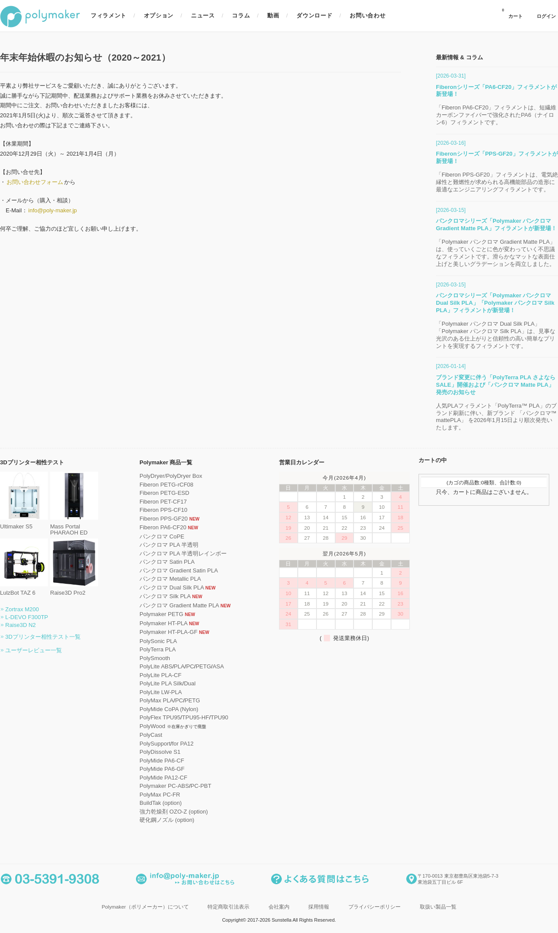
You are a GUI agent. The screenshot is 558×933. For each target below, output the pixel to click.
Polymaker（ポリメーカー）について (145, 906)
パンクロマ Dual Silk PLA (172, 587)
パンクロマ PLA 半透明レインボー (183, 553)
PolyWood (152, 726)
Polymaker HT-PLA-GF (168, 632)
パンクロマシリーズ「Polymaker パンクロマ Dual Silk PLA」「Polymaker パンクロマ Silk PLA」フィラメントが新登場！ (495, 302)
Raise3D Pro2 (74, 589)
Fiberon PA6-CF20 (163, 527)
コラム (241, 15)
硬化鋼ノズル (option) (167, 820)
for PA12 (183, 743)
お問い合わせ (367, 15)
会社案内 (279, 906)
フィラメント (108, 15)
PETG (203, 666)
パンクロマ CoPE (162, 536)
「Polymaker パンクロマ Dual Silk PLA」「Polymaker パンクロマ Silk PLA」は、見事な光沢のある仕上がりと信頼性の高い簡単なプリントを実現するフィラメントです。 (495, 334)
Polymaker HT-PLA (163, 623)
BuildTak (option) (161, 803)
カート (512, 13)
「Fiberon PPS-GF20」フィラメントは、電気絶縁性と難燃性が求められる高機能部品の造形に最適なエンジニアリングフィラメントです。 (497, 182)
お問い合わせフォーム (35, 182)
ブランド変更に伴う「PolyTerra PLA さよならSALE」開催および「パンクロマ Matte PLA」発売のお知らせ (495, 384)
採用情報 (318, 906)
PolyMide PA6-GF (162, 769)
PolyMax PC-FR (160, 794)
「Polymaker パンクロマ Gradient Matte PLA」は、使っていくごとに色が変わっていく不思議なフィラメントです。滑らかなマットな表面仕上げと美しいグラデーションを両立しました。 (495, 252)
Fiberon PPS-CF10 (163, 510)
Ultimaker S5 (24, 523)
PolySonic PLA (158, 641)
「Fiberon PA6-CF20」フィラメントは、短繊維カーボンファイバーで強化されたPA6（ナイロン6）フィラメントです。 (496, 115)
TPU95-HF (195, 717)
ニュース (203, 15)
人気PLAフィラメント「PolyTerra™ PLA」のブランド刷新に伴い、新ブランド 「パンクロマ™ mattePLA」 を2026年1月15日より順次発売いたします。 (496, 416)
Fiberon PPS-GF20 (164, 518)
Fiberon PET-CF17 (163, 501)
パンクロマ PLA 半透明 (169, 544)
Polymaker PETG (161, 614)
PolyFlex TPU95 (160, 717)
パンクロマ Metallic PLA (170, 578)
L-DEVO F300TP (26, 617)
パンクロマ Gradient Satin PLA (179, 570)
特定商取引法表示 (228, 906)
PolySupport (155, 743)
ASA (218, 666)
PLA (179, 666)
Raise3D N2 (20, 625)
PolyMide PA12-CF (163, 777)
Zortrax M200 (22, 609)
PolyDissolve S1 (160, 752)
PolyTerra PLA (158, 649)
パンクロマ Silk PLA (165, 596)
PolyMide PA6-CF (162, 760)
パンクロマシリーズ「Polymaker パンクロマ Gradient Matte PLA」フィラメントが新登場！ (496, 225)
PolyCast (151, 735)
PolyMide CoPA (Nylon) (169, 709)
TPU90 (219, 717)
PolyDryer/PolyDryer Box (171, 476)
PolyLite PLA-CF (160, 675)
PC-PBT (201, 786)
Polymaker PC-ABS (164, 786)
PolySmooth (155, 658)
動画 (273, 15)
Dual (190, 683)
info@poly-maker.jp (52, 210)
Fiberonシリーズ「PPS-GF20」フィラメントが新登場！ (497, 157)
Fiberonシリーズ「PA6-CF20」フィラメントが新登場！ (496, 91)
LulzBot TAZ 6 (24, 589)
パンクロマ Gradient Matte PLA (179, 605)
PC (190, 666)
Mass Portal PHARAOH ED (74, 526)
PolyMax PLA (157, 700)
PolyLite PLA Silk (161, 683)
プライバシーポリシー (374, 906)
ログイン (546, 16)
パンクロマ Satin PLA (167, 561)
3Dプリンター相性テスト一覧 (43, 636)
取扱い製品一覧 (438, 906)
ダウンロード (314, 15)
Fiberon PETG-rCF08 (167, 484)
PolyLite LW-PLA (161, 692)
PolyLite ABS (156, 666)
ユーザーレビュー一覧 (33, 650)
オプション (159, 15)
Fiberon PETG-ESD (164, 493)
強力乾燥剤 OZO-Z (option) (174, 811)
